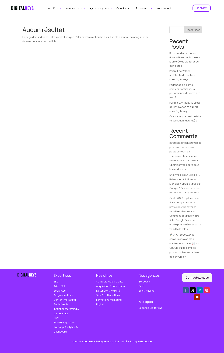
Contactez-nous (197, 277)
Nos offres (52, 8)
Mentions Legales (83, 341)
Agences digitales (99, 8)
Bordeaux (144, 281)
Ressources (142, 8)
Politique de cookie (141, 341)
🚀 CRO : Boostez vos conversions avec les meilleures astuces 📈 (182, 239)
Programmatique (63, 295)
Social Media (61, 304)
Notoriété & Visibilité (108, 290)
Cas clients (122, 8)
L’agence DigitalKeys (150, 307)
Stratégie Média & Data (109, 281)
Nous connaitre (165, 8)
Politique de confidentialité (112, 341)
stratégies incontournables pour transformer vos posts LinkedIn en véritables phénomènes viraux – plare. (185, 151)
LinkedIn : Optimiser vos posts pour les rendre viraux (184, 165)
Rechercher (193, 30)
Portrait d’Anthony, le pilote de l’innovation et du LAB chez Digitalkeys (185, 107)
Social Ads (60, 290)
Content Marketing (65, 299)
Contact (201, 8)
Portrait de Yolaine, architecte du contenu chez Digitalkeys (182, 75)
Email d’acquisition (64, 322)
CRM (56, 318)
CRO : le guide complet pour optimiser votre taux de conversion (184, 252)
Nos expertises (73, 8)
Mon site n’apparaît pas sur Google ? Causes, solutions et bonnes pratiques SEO (185, 188)
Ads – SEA (59, 286)
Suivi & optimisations (108, 295)
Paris (141, 286)
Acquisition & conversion (110, 286)
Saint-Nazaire (147, 290)
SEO (56, 281)
